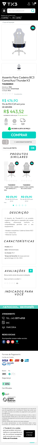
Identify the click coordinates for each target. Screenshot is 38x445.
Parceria (11, 327)
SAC (8, 322)
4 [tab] (21, 205)
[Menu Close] (4, 10)
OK (33, 148)
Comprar (19, 135)
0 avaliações (18, 94)
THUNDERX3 (7, 84)
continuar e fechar (29, 433)
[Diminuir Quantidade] (6, 143)
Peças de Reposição (8, 22)
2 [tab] (15, 205)
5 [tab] (25, 205)
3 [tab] (18, 205)
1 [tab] (12, 205)
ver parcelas (7, 107)
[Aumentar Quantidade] (6, 141)
